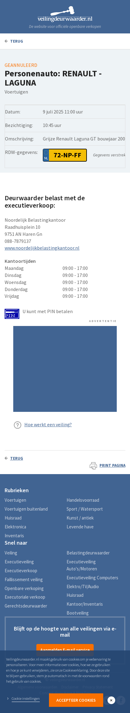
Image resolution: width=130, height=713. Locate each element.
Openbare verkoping (24, 588)
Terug (14, 41)
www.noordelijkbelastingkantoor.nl (42, 248)
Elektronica (15, 527)
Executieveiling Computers (92, 578)
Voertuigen (15, 500)
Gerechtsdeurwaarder (26, 606)
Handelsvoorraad (83, 500)
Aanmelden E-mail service (65, 650)
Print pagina (107, 465)
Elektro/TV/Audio (83, 586)
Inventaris (14, 536)
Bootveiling (78, 613)
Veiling (11, 553)
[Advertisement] (65, 369)
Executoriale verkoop (25, 597)
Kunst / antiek (80, 518)
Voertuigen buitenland (26, 509)
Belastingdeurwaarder (88, 553)
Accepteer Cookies (76, 700)
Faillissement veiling (24, 579)
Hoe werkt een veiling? (48, 424)
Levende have (80, 527)
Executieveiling (19, 562)
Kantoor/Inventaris (85, 604)
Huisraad (13, 518)
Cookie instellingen (26, 698)
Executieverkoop (21, 570)
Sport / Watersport (85, 509)
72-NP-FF (67, 155)
